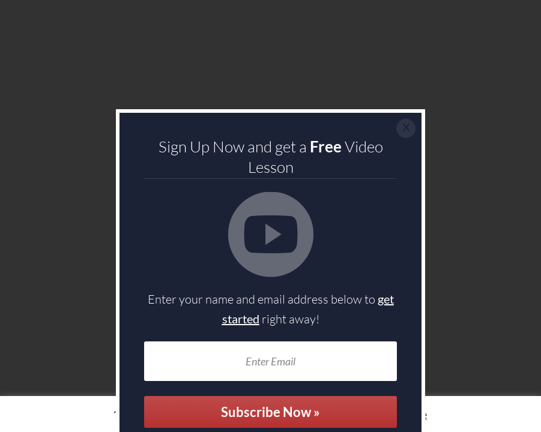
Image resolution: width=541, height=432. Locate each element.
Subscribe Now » (270, 412)
